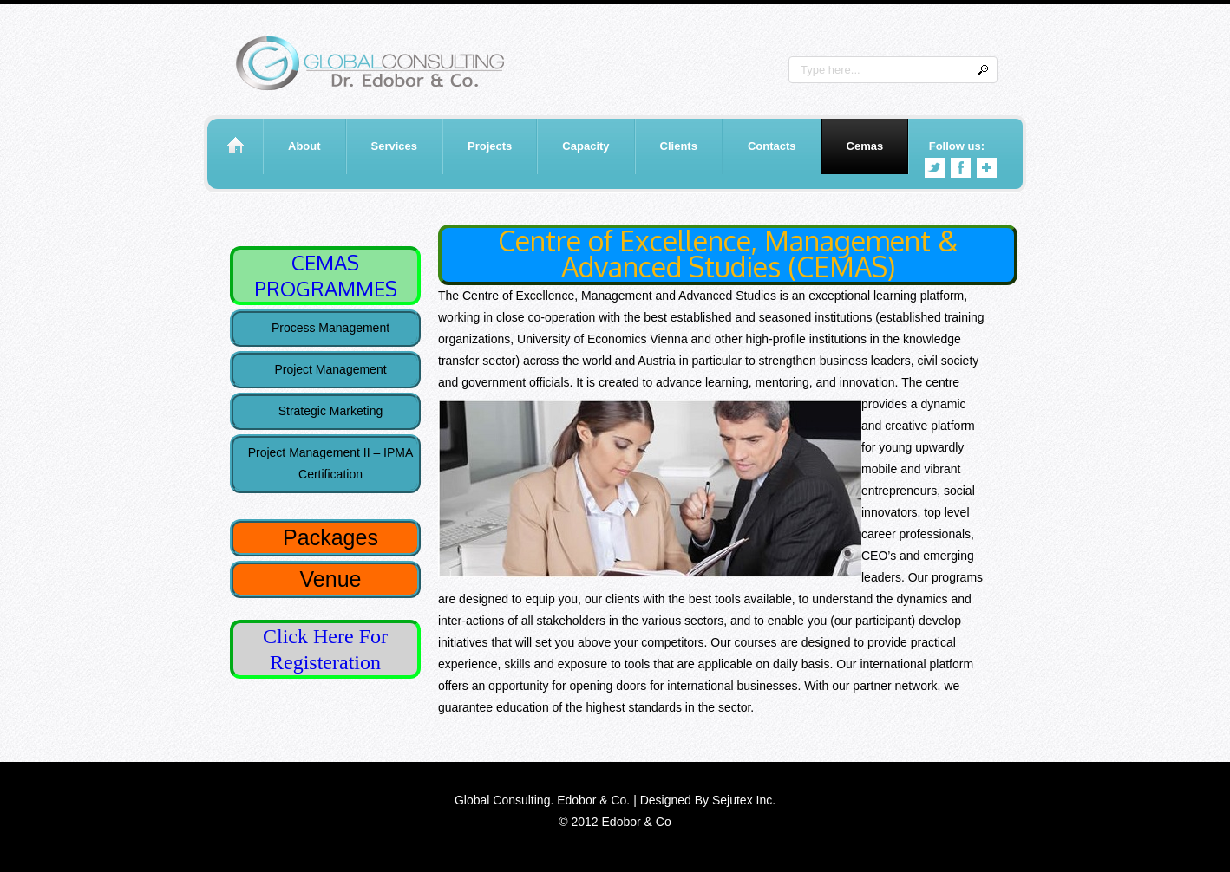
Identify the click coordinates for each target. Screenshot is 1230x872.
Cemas (865, 146)
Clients (678, 146)
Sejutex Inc (742, 800)
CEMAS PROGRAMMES (325, 275)
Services (394, 146)
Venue (331, 579)
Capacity (585, 146)
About (304, 146)
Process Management (330, 328)
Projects (490, 146)
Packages (330, 537)
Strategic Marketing (330, 411)
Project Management (330, 369)
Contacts (772, 146)
